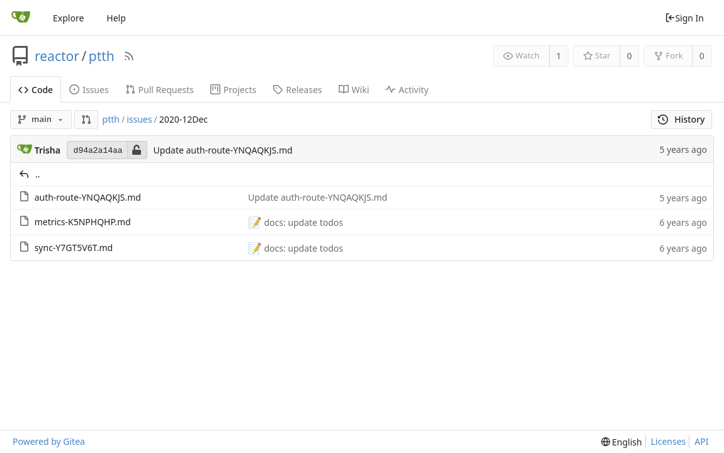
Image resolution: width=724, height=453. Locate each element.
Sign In (684, 18)
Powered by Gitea (49, 441)
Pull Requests (159, 90)
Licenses (668, 441)
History (681, 119)
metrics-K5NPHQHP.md (83, 222)
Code (35, 90)
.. (37, 174)
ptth (102, 56)
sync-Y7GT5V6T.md (74, 248)
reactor (57, 56)
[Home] (20, 17)
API (701, 441)
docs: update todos (302, 222)
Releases (297, 90)
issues (139, 119)
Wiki (354, 90)
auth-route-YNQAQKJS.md (88, 197)
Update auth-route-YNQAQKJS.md (223, 150)
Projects (233, 90)
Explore (68, 18)
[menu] (621, 442)
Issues (88, 90)
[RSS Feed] (129, 56)
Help (116, 18)
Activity (406, 90)
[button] (86, 119)
